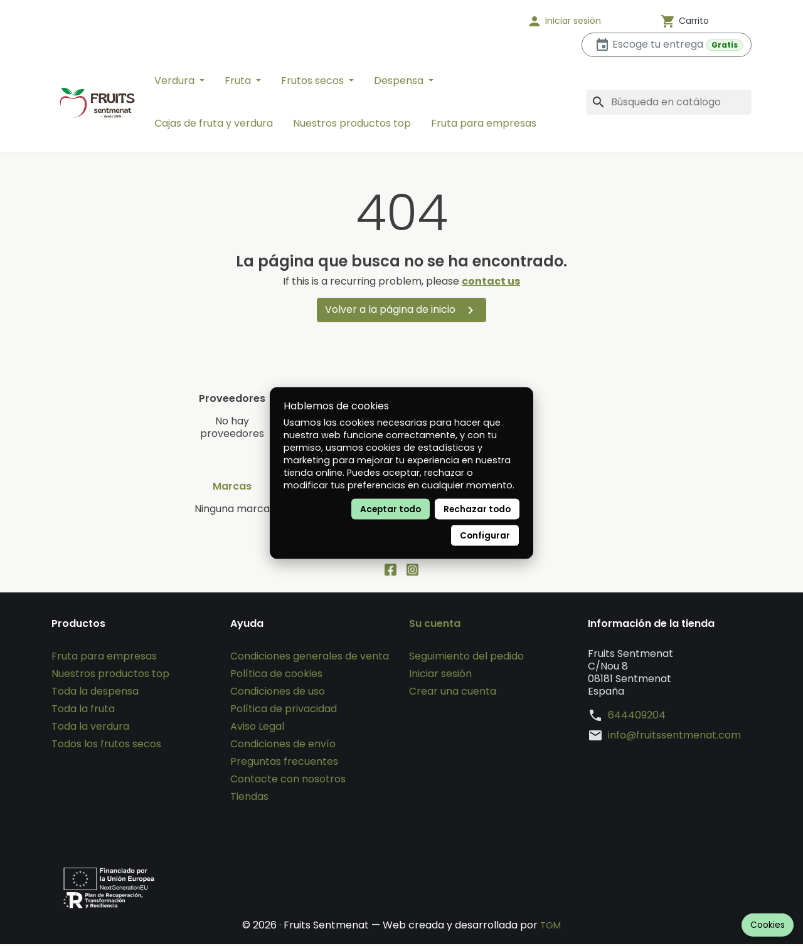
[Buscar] (669, 102)
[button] (580, 21)
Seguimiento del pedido (466, 658)
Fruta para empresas (483, 123)
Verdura (175, 80)
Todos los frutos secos (106, 745)
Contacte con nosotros (288, 781)
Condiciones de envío (283, 745)
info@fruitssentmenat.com (674, 737)
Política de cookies (276, 675)
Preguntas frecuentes (284, 763)
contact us (491, 281)
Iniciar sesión (440, 675)
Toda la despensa (95, 693)
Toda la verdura (90, 728)
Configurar (485, 536)
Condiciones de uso (277, 693)
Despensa (400, 80)
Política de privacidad (283, 710)
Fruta (239, 80)
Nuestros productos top (352, 123)
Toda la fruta (83, 710)
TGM (550, 927)
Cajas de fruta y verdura (213, 123)
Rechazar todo (477, 509)
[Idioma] (477, 21)
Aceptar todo (390, 509)
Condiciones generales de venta (309, 658)
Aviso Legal (257, 728)
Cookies (767, 924)
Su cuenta (434, 625)
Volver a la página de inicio (401, 310)
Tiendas (249, 798)
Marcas (232, 486)
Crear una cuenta (452, 693)
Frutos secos (313, 80)
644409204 (637, 717)
